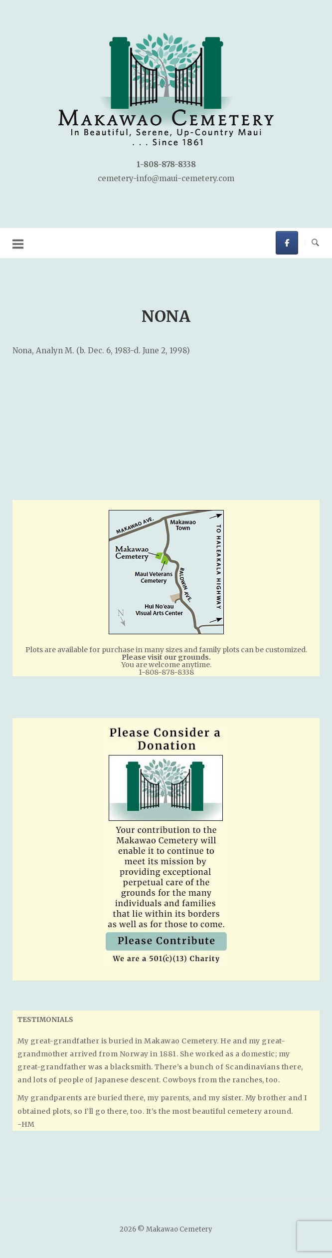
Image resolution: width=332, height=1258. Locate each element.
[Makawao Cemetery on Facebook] (287, 242)
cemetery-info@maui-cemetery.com (166, 178)
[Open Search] (315, 243)
